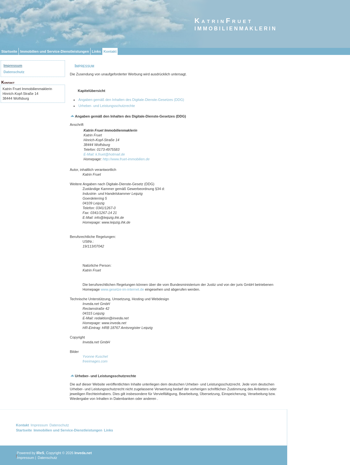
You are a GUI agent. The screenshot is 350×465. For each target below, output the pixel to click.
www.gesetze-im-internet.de (122, 289)
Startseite (9, 51)
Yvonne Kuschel (95, 356)
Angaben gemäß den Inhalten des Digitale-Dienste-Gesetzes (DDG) (131, 100)
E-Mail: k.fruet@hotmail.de (104, 154)
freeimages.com (95, 361)
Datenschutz (14, 72)
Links (96, 51)
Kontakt (110, 51)
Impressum (13, 65)
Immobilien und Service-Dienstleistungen (54, 51)
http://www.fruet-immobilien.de (126, 159)
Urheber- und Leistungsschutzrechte (106, 106)
